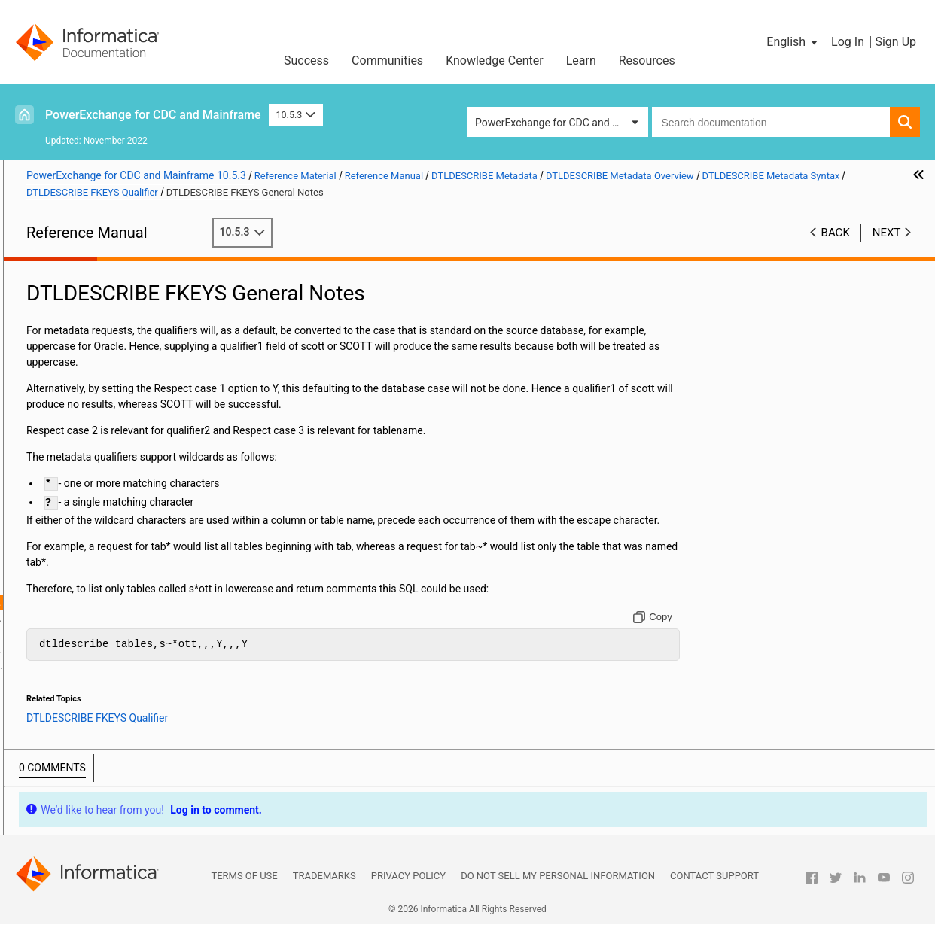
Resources (647, 60)
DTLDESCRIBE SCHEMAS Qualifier (155, 681)
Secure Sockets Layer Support (95, 381)
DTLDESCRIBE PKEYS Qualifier (149, 570)
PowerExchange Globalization (94, 713)
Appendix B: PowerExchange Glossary (113, 808)
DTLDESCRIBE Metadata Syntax (137, 476)
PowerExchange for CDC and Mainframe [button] (561, 123)
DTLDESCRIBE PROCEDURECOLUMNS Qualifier (137, 524)
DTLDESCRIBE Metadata (82, 444)
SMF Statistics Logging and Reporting (113, 349)
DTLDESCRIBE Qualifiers (120, 697)
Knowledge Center (495, 60)
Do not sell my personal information (558, 891)
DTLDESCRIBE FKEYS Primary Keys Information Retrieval (163, 649)
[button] (793, 42)
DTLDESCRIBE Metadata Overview (128, 460)
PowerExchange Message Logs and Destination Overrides (108, 325)
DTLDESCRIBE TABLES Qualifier (152, 491)
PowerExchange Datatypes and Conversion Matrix (125, 752)
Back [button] (835, 232)
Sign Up (895, 42)
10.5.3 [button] (295, 114)
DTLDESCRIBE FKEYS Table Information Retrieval (163, 618)
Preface (43, 254)
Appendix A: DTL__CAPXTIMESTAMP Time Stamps (124, 784)
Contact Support (714, 891)
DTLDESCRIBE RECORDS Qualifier (128, 556)
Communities (387, 60)
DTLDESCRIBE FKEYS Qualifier (149, 586)
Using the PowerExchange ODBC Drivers (118, 728)
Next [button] (887, 232)
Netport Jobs (56, 302)
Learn (581, 60)
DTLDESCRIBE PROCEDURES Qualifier (138, 508)
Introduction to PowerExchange (98, 270)
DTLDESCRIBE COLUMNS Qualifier (130, 540)
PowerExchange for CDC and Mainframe (153, 115)
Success (306, 60)
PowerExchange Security (82, 365)
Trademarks (324, 891)
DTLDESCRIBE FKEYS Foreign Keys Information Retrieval (163, 665)
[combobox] (771, 122)
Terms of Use (244, 891)
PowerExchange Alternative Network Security (110, 404)
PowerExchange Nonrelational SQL (106, 428)
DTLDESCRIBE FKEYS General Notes (163, 602)
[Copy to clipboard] (710, 633)
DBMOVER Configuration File (92, 286)
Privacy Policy (408, 891)
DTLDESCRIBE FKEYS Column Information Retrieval (163, 634)
